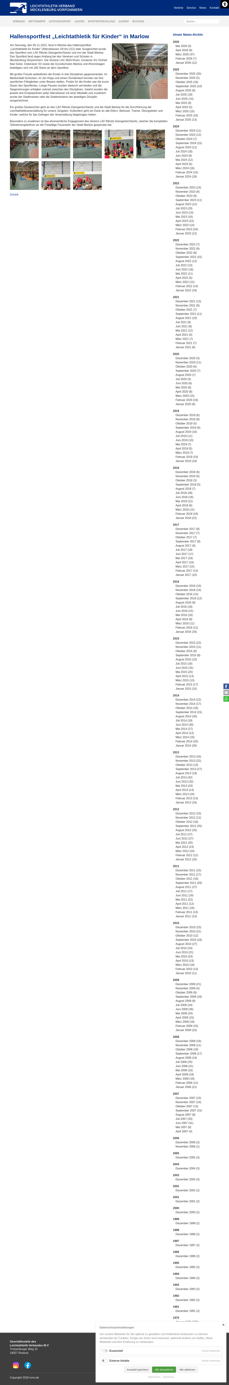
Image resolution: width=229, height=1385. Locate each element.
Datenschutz (154, 1377)
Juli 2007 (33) (184, 1118)
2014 (176, 695)
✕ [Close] (223, 1324)
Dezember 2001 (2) (188, 1201)
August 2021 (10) (186, 318)
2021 (176, 297)
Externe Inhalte (119, 1360)
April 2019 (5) (184, 448)
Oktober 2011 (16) (187, 878)
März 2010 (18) (185, 964)
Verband (19, 21)
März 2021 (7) (184, 338)
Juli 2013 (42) (184, 777)
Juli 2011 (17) (184, 891)
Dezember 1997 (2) (188, 1245)
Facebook (226, 686)
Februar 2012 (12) (187, 855)
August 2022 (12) (186, 261)
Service (191, 7)
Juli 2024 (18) (184, 151)
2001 (176, 1197)
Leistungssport (60, 21)
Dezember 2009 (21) (188, 984)
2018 (176, 467)
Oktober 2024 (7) (186, 138)
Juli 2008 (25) (184, 1061)
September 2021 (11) (189, 313)
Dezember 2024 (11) (188, 130)
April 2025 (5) (184, 107)
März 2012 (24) (185, 851)
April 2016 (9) (184, 619)
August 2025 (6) (186, 90)
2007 (176, 1093)
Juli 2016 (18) (184, 606)
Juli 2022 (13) (184, 265)
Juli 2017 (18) (184, 549)
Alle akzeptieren (164, 1369)
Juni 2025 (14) (184, 98)
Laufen (79, 21)
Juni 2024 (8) (184, 155)
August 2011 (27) (186, 887)
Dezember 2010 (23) (188, 927)
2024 (176, 126)
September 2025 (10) (189, 86)
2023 (176, 183)
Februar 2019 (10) (187, 456)
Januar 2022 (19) (186, 290)
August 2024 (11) (186, 147)
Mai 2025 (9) (183, 102)
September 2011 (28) (189, 882)
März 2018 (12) (185, 509)
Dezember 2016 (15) (188, 585)
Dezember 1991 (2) (188, 1310)
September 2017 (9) (188, 541)
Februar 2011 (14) (187, 912)
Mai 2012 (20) (184, 842)
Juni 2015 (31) (184, 667)
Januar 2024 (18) (186, 176)
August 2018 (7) (186, 488)
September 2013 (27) (189, 769)
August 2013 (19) (186, 773)
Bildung (138, 21)
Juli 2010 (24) (184, 948)
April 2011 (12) (185, 903)
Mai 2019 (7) (183, 444)
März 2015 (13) (185, 680)
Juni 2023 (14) (184, 212)
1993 (176, 1284)
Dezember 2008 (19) (188, 1041)
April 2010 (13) (185, 960)
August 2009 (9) (186, 1000)
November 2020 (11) (188, 362)
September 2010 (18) (189, 939)
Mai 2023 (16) (184, 216)
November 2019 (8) (188, 419)
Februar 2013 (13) (187, 798)
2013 (176, 752)
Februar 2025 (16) (187, 115)
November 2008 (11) (188, 1045)
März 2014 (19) (185, 737)
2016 (176, 581)
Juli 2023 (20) (184, 208)
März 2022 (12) (185, 282)
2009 (176, 979)
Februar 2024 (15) (187, 172)
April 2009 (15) (185, 1017)
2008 (176, 1036)
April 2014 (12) (185, 733)
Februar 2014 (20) (187, 741)
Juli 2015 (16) (184, 663)
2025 (176, 69)
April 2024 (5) (184, 164)
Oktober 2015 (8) (186, 651)
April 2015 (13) (185, 676)
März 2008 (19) (185, 1078)
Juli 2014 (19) (184, 720)
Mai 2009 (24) (184, 1013)
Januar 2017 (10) (186, 574)
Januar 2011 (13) (186, 916)
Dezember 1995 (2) (188, 1267)
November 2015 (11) (188, 646)
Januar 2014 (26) (186, 745)
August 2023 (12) (186, 204)
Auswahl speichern (138, 1369)
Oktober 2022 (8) (186, 252)
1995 (176, 1262)
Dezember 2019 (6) (188, 415)
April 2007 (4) (184, 1131)
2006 (176, 1138)
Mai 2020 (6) (183, 387)
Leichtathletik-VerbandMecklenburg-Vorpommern (56, 7)
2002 (176, 1186)
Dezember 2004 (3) (188, 1168)
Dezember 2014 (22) (188, 699)
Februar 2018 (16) (187, 513)
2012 (176, 809)
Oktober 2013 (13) (187, 764)
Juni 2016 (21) (184, 610)
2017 (176, 524)
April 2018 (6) (184, 505)
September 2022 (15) (189, 256)
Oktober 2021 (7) (186, 309)
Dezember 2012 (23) (188, 813)
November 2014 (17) (188, 703)
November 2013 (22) (188, 760)
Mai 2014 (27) (184, 728)
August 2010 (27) (186, 943)
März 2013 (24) (185, 794)
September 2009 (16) (189, 996)
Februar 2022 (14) (187, 286)
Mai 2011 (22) (184, 899)
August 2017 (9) (186, 545)
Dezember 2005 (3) (188, 1157)
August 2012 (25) (186, 830)
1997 (176, 1241)
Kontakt (214, 7)
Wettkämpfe (36, 21)
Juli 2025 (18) (184, 94)
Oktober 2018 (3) (186, 480)
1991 (176, 1306)
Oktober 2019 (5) (186, 423)
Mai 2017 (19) (184, 558)
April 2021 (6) (184, 334)
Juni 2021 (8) (184, 326)
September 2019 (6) (188, 427)
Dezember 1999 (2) (188, 1223)
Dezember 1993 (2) (188, 1289)
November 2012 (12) (188, 817)
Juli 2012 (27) (184, 834)
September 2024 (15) (189, 143)
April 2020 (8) (184, 391)
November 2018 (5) (188, 476)
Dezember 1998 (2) (188, 1234)
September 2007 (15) (189, 1110)
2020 (176, 354)
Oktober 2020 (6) (186, 366)
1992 (176, 1295)
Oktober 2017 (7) (186, 537)
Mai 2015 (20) (184, 671)
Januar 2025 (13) (186, 119)
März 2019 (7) (184, 452)
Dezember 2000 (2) (188, 1212)
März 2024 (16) (185, 168)
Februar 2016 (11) (187, 627)
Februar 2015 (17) (187, 684)
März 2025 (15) (185, 111)
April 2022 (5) (184, 277)
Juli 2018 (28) (184, 492)
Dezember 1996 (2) (188, 1256)
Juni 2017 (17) (184, 554)
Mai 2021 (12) (184, 330)
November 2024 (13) (188, 134)
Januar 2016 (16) (186, 631)
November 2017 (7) (188, 533)
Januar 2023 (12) (186, 233)
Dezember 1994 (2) (188, 1278)
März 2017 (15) (185, 566)
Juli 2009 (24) (184, 1005)
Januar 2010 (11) (186, 973)
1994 (176, 1273)
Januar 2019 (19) (186, 461)
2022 (176, 240)
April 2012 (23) (185, 846)
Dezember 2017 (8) (188, 528)
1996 (176, 1251)
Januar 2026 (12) (186, 62)
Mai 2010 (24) (184, 956)
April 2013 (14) (185, 789)
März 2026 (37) (185, 54)
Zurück (14, 194)
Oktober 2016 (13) (187, 594)
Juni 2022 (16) (184, 269)
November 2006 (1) (188, 1146)
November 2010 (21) (188, 931)
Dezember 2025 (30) (188, 73)
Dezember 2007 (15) (188, 1097)
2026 (176, 41)
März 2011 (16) (185, 907)
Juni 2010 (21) (184, 952)
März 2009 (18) (185, 1021)
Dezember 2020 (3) (188, 358)
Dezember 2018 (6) (188, 472)
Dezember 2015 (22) (188, 642)
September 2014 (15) (189, 712)
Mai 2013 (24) (184, 785)
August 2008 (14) (186, 1057)
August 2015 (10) (186, 659)
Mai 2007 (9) (183, 1127)
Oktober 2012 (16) (187, 821)
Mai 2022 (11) (184, 273)
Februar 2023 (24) (187, 229)
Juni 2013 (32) (184, 781)
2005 (176, 1153)
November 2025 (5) (188, 77)
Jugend (124, 21)
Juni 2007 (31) (184, 1123)
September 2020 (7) (188, 370)
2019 (176, 410)
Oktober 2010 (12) (187, 935)
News (202, 7)
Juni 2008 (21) (184, 1066)
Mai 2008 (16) (184, 1070)
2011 (176, 866)
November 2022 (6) (188, 248)
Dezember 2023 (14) (188, 187)
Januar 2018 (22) (186, 517)
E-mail (226, 692)
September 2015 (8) (188, 655)
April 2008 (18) (185, 1074)
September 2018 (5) (188, 484)
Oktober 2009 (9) (186, 992)
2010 (176, 923)
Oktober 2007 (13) (187, 1106)
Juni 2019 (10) (184, 440)
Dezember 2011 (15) (188, 870)
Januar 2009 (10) (186, 1030)
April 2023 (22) (185, 220)
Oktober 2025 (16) (187, 82)
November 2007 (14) (188, 1102)
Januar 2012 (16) (186, 859)
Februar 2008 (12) (187, 1082)
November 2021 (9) (188, 305)
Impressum (168, 1377)
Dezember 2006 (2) (188, 1142)
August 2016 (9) (186, 602)
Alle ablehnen (187, 1369)
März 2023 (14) (185, 225)
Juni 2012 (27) (184, 838)
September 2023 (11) (189, 200)
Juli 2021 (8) (183, 322)
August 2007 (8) (186, 1114)
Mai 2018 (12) (184, 501)
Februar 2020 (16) (187, 399)
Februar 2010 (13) (187, 969)
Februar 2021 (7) (186, 343)
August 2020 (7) (186, 374)
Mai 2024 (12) (184, 159)
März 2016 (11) (185, 623)
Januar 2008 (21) (186, 1087)
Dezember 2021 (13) (188, 301)
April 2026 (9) (184, 50)
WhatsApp (226, 699)
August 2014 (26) (186, 716)
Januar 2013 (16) (186, 802)
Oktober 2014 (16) (187, 708)
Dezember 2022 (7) (188, 244)
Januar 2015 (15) (186, 688)
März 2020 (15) (185, 395)
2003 (176, 1175)
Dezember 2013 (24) (188, 756)
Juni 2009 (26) (184, 1009)
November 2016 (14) (188, 590)
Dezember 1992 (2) (188, 1300)
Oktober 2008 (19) (187, 1049)
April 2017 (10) (185, 562)
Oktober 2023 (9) (186, 195)
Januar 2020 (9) (185, 404)
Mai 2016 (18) (184, 615)
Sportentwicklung (101, 21)
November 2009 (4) (188, 988)
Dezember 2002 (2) (188, 1190)
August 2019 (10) (186, 431)
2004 (176, 1164)
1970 (176, 1317)
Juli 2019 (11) (184, 436)
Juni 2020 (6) (184, 383)
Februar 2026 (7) (186, 58)
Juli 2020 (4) (183, 379)
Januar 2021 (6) (185, 347)
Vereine (178, 7)
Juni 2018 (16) (184, 497)
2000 (176, 1208)
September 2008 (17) (189, 1053)
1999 (176, 1219)
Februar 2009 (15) (187, 1025)
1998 (176, 1230)
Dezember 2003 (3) (188, 1179)
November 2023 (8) (188, 191)
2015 (176, 638)
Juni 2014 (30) (184, 724)
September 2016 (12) (189, 598)
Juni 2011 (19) (184, 895)
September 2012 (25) (189, 825)
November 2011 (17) (188, 874)
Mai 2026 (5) (183, 46)
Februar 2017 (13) (187, 570)
